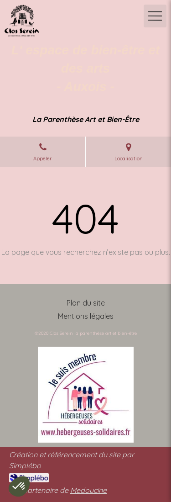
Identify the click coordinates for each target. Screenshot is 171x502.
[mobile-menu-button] (155, 16)
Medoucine (88, 490)
